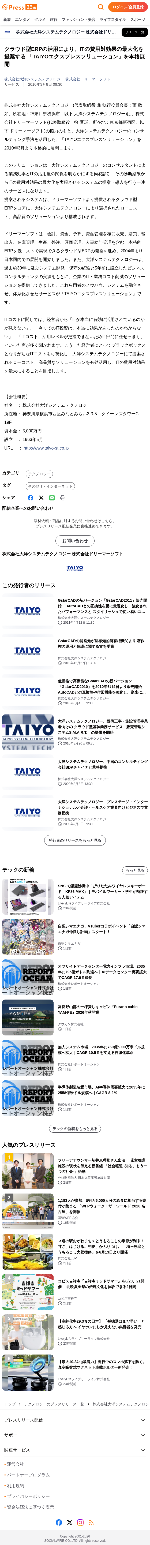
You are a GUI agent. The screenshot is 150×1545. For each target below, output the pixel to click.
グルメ (40, 19)
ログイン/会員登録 (128, 7)
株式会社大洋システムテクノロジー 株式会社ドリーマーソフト (57, 79)
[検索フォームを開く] (101, 7)
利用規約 (14, 1485)
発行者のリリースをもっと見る (75, 840)
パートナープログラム (27, 1475)
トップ (10, 1404)
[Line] (52, 497)
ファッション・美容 (78, 19)
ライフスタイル (113, 19)
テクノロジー (39, 474)
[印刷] (62, 497)
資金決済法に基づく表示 (29, 1507)
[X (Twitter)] (41, 497)
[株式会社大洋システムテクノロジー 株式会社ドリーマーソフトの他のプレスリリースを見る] (135, 32)
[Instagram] (80, 1522)
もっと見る (135, 870)
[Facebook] (30, 497)
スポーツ (137, 19)
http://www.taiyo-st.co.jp (46, 448)
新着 (7, 19)
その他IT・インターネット (50, 486)
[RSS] (91, 1522)
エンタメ (22, 19)
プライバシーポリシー (27, 1496)
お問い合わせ (75, 540)
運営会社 (14, 1464)
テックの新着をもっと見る (75, 1129)
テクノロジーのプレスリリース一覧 (54, 1404)
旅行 (53, 19)
